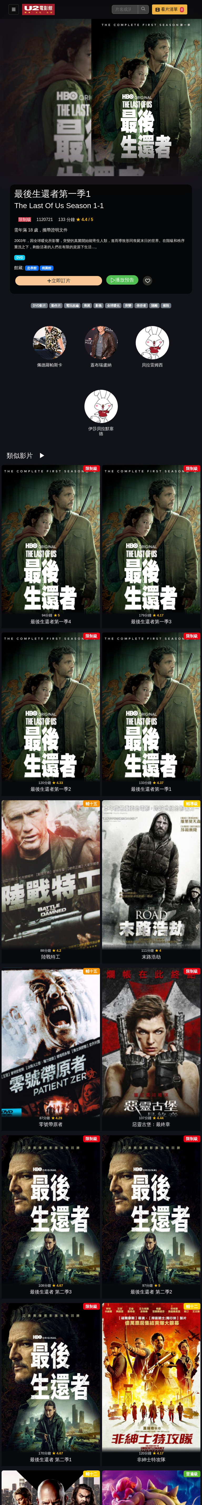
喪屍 (87, 305)
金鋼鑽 (29, 1247)
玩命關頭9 (125, 850)
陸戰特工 (29, 612)
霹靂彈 (173, 1168)
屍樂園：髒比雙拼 (29, 1406)
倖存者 (141, 305)
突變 (128, 305)
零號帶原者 (125, 612)
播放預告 (122, 280)
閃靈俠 (173, 1009)
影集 (98, 305)
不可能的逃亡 (125, 1406)
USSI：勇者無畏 (125, 1485)
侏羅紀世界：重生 (77, 1326)
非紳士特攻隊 (173, 692)
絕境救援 (124, 930)
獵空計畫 (124, 771)
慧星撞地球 (77, 1168)
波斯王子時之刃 (125, 1009)
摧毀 (166, 305)
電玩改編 (72, 305)
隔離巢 (77, 1247)
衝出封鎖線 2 (29, 1088)
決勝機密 (29, 1009)
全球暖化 (113, 305)
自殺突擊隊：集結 (77, 850)
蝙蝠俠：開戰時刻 (77, 1088)
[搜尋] (125, 9)
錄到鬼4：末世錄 (173, 1247)
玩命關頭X (29, 771)
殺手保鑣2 (29, 850)
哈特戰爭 (29, 1168)
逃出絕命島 (77, 1485)
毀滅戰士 (29, 1326)
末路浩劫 (77, 612)
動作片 (56, 305)
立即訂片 (58, 280)
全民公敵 (172, 1088)
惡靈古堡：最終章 (173, 612)
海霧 (173, 850)
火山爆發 (124, 1168)
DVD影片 (39, 305)
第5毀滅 (172, 930)
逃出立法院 (173, 1326)
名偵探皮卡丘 (29, 930)
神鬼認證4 (77, 1009)
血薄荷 (173, 1406)
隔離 (154, 305)
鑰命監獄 (124, 1247)
